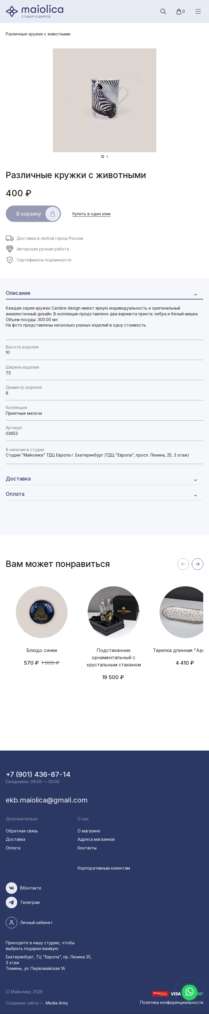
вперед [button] (197, 564)
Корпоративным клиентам (104, 868)
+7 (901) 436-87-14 (38, 774)
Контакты (87, 847)
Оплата (13, 847)
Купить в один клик (91, 213)
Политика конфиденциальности (171, 1002)
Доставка (15, 839)
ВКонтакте (30, 887)
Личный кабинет (36, 922)
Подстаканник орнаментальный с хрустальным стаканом (114, 657)
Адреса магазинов (96, 839)
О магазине (89, 830)
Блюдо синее (41, 650)
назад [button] (183, 564)
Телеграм (30, 902)
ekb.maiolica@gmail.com (47, 800)
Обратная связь (22, 830)
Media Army (57, 1002)
